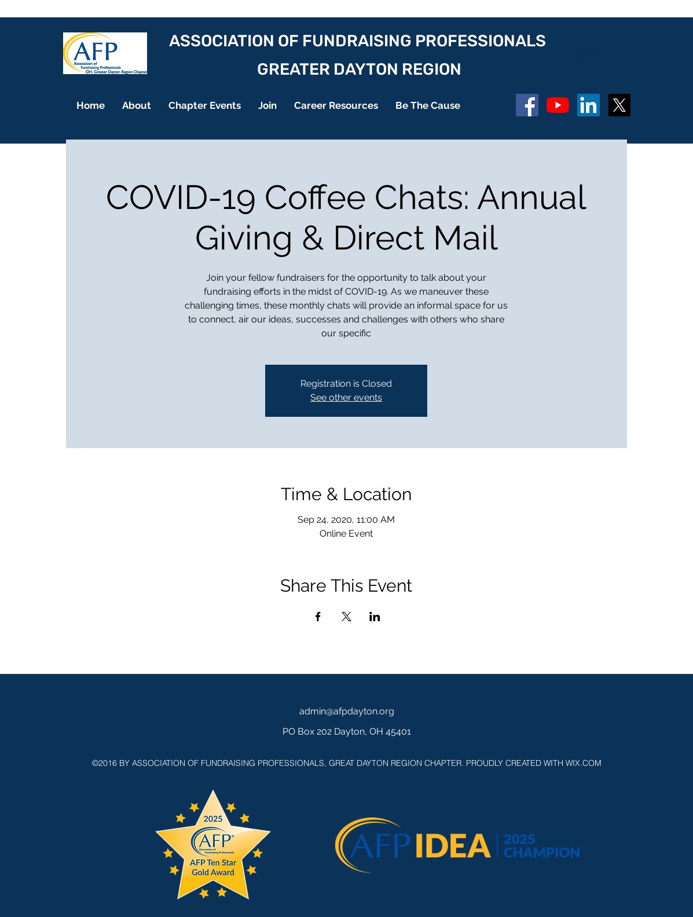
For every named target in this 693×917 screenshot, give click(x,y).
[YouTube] (558, 105)
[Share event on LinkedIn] (374, 616)
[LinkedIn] (588, 105)
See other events (346, 397)
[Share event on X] (346, 616)
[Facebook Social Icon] (527, 105)
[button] (136, 105)
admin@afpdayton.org (346, 711)
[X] (619, 105)
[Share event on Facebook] (318, 616)
